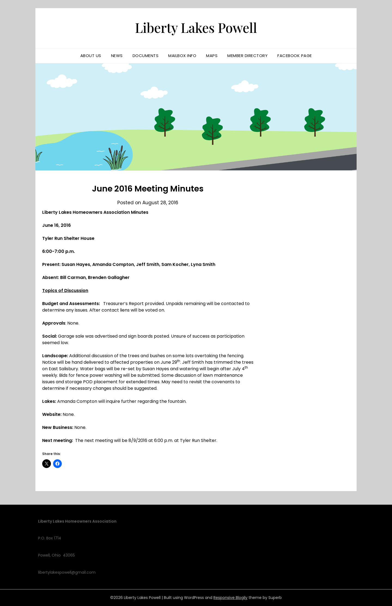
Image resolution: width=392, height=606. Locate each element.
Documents (146, 55)
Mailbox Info (182, 55)
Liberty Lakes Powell (196, 27)
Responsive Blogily (230, 597)
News (117, 55)
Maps (212, 55)
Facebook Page (294, 55)
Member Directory (247, 55)
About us (90, 55)
